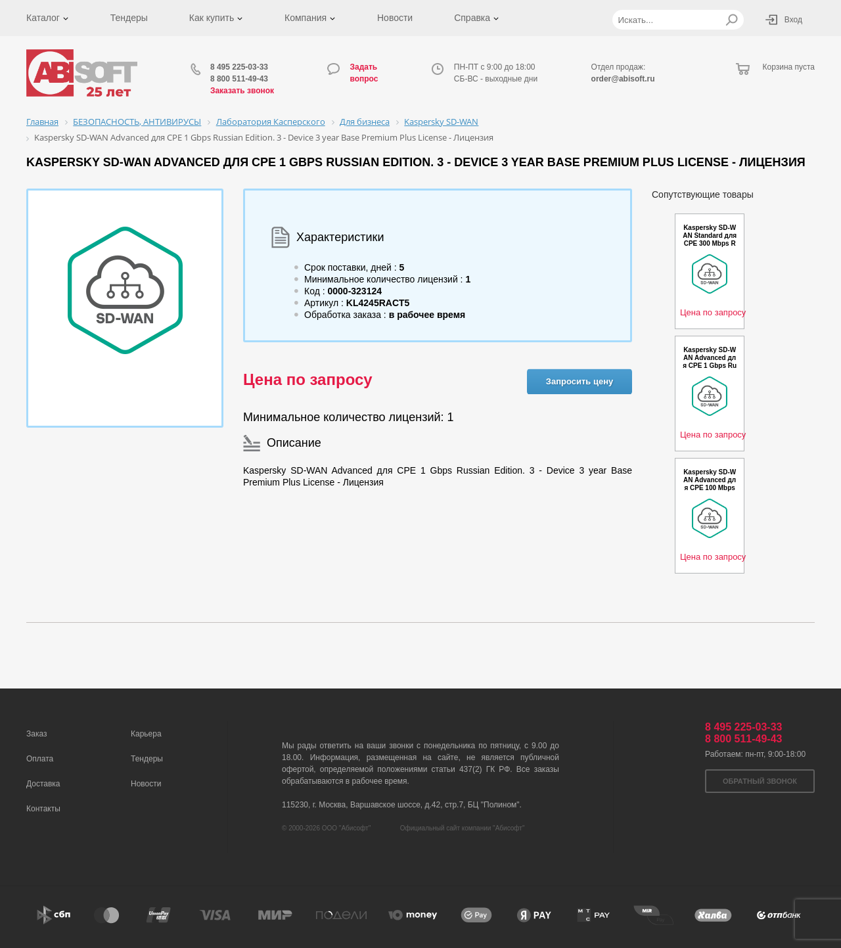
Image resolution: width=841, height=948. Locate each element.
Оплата (39, 758)
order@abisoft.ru (623, 78)
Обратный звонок (760, 781)
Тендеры (129, 17)
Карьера (146, 733)
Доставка (43, 783)
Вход (793, 19)
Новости (395, 17)
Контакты (43, 808)
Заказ (36, 733)
